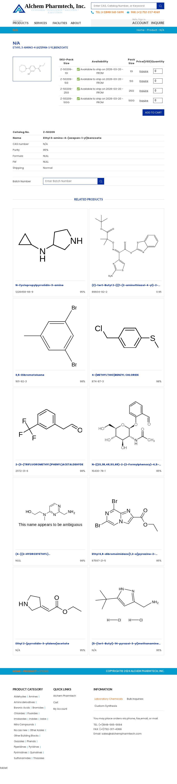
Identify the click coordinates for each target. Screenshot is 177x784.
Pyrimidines (21, 766)
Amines (35, 706)
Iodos (17, 736)
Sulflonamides (23, 772)
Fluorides (34, 724)
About (21, 31)
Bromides (40, 718)
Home (140, 39)
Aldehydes (21, 706)
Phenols (33, 754)
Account (140, 27)
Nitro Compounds (35, 736)
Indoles (35, 730)
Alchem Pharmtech (65, 705)
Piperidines (21, 760)
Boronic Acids (22, 718)
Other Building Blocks (27, 748)
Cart (56, 712)
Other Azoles (39, 742)
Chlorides (20, 724)
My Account (60, 719)
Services (45, 23)
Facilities (67, 23)
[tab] (108, 708)
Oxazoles (20, 754)
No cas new (21, 742)
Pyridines (36, 760)
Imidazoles (21, 730)
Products (22, 23)
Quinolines (38, 766)
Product (152, 39)
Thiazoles (41, 772)
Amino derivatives (25, 712)
